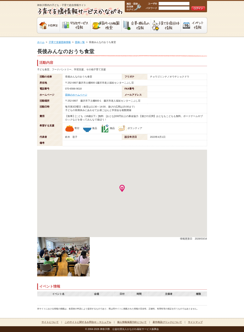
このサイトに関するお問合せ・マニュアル (88, 322)
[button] (122, 188)
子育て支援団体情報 (166, 25)
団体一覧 (80, 42)
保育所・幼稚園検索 (106, 25)
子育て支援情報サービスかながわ (79, 11)
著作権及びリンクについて (167, 322)
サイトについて (50, 322)
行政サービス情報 (75, 25)
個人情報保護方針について (132, 322)
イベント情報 (194, 25)
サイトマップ (195, 322)
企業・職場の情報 (136, 25)
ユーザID (152, 3)
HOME (48, 25)
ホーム (40, 42)
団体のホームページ (76, 94)
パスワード (151, 8)
